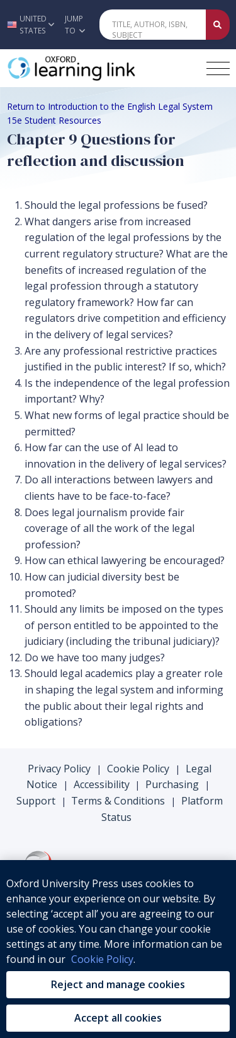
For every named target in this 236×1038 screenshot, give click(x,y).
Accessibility (102, 784)
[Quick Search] (152, 24)
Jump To (75, 24)
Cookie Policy (138, 769)
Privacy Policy (59, 769)
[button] (29, 24)
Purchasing (172, 784)
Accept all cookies (118, 1018)
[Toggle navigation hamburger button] (218, 68)
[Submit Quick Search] (218, 24)
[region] (118, 949)
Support (35, 801)
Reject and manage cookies (118, 984)
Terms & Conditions (118, 801)
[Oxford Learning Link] (101, 68)
